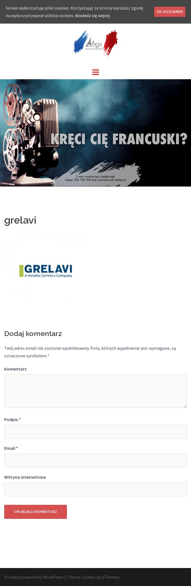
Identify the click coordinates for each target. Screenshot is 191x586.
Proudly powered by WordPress (34, 577)
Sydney (88, 577)
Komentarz (15, 369)
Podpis (12, 419)
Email (11, 448)
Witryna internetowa (25, 477)
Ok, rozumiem (170, 12)
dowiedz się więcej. (93, 15)
